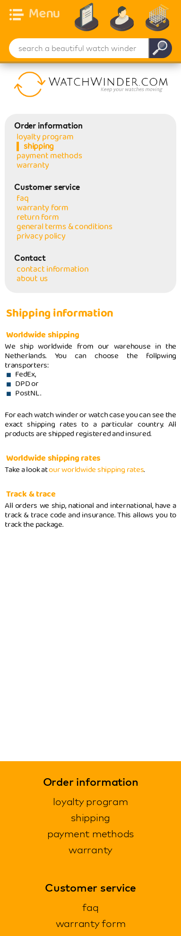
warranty (33, 165)
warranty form (43, 208)
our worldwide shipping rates (96, 470)
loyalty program (45, 137)
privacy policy (41, 236)
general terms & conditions (64, 227)
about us (32, 278)
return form (38, 217)
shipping (39, 146)
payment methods (49, 156)
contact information (52, 269)
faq (22, 198)
